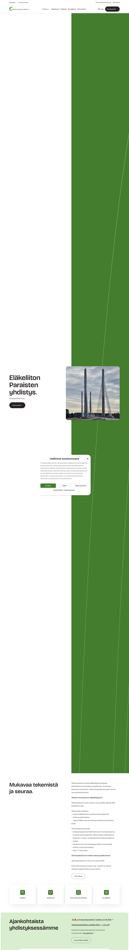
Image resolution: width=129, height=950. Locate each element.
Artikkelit (63, 9)
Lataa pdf (106, 925)
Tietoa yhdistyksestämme (103, 2)
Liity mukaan (78, 876)
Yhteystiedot (81, 9)
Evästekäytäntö (58, 490)
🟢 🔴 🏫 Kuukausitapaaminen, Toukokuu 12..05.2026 (93, 920)
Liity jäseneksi (111, 9)
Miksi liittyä (116, 2)
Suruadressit (88, 933)
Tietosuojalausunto (69, 490)
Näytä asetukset (80, 485)
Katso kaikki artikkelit (81, 940)
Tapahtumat (55, 9)
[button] (88, 459)
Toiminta (45, 9)
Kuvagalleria (72, 9)
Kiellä (64, 485)
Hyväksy (48, 485)
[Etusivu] (19, 9)
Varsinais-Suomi (23, 2)
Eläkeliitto (12, 2)
